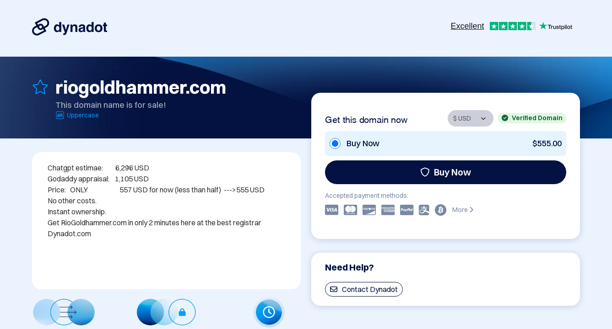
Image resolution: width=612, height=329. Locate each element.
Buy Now (445, 172)
